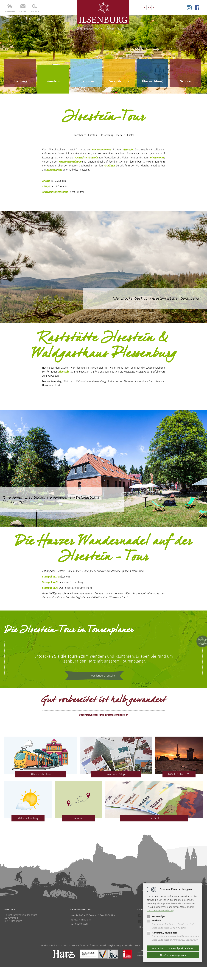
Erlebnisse (86, 81)
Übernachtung (152, 81)
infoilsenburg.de (115, 945)
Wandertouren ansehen (103, 676)
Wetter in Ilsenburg (28, 818)
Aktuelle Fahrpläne (40, 774)
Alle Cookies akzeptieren (173, 955)
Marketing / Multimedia (162, 932)
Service (185, 81)
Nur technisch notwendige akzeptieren (172, 948)
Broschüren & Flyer (116, 774)
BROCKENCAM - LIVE (179, 774)
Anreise (78, 818)
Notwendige (156, 916)
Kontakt (128, 945)
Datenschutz (139, 945)
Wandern (53, 81)
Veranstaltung (119, 81)
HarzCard (154, 818)
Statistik (154, 920)
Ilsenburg (20, 81)
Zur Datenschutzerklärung (160, 910)
